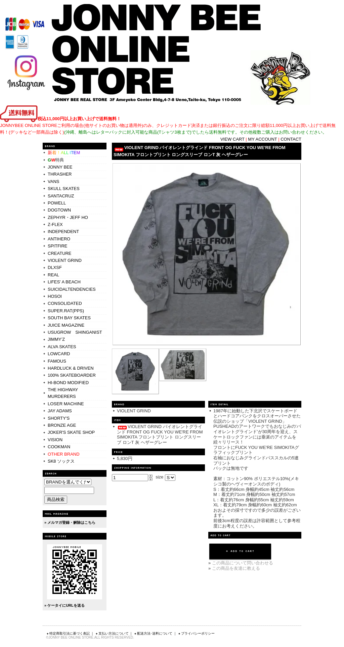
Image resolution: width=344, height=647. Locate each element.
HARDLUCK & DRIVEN (71, 368)
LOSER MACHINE (66, 403)
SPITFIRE (58, 245)
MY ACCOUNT (262, 139)
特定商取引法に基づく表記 (68, 633)
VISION (55, 439)
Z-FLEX (55, 224)
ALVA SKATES (62, 346)
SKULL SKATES (64, 188)
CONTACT (291, 139)
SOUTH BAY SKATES (69, 317)
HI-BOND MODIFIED (68, 382)
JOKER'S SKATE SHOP (71, 432)
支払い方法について (112, 633)
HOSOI (55, 296)
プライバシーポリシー (196, 633)
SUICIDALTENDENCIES (72, 289)
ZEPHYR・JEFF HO (68, 217)
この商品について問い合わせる (242, 562)
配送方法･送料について (153, 633)
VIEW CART (232, 139)
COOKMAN (59, 446)
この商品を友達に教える (236, 568)
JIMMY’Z (56, 339)
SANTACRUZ (61, 195)
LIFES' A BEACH (64, 281)
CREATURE (60, 253)
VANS (53, 181)
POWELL (57, 202)
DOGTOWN (59, 210)
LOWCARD (59, 353)
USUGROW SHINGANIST (75, 332)
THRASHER (60, 174)
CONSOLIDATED (65, 303)
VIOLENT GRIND (65, 260)
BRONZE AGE (62, 425)
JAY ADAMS (60, 410)
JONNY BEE (60, 167)
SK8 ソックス (61, 461)
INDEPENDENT (63, 231)
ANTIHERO (59, 238)
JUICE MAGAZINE (66, 325)
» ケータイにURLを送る (64, 605)
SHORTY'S (59, 418)
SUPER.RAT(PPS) (66, 310)
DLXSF (55, 267)
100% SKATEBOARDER (72, 375)
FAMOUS (57, 361)
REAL (53, 274)
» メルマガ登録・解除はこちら (69, 522)
